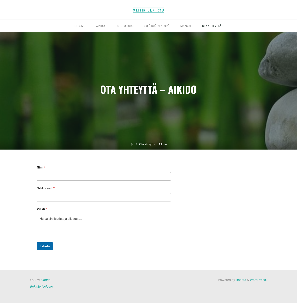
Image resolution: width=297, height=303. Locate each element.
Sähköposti (46, 188)
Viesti (42, 209)
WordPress (258, 280)
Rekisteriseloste (41, 286)
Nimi (41, 167)
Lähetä (45, 246)
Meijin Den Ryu (148, 9)
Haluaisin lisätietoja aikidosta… (148, 225)
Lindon (45, 280)
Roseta (240, 280)
